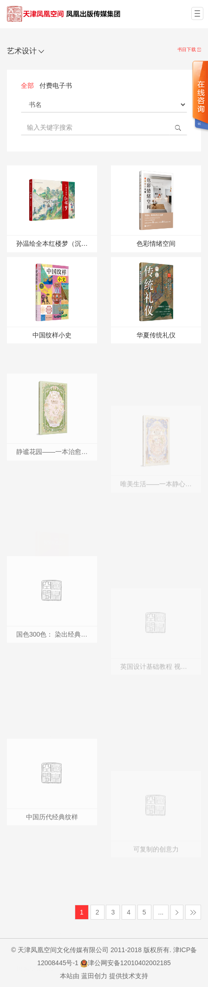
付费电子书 (55, 85)
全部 (27, 85)
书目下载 (189, 50)
